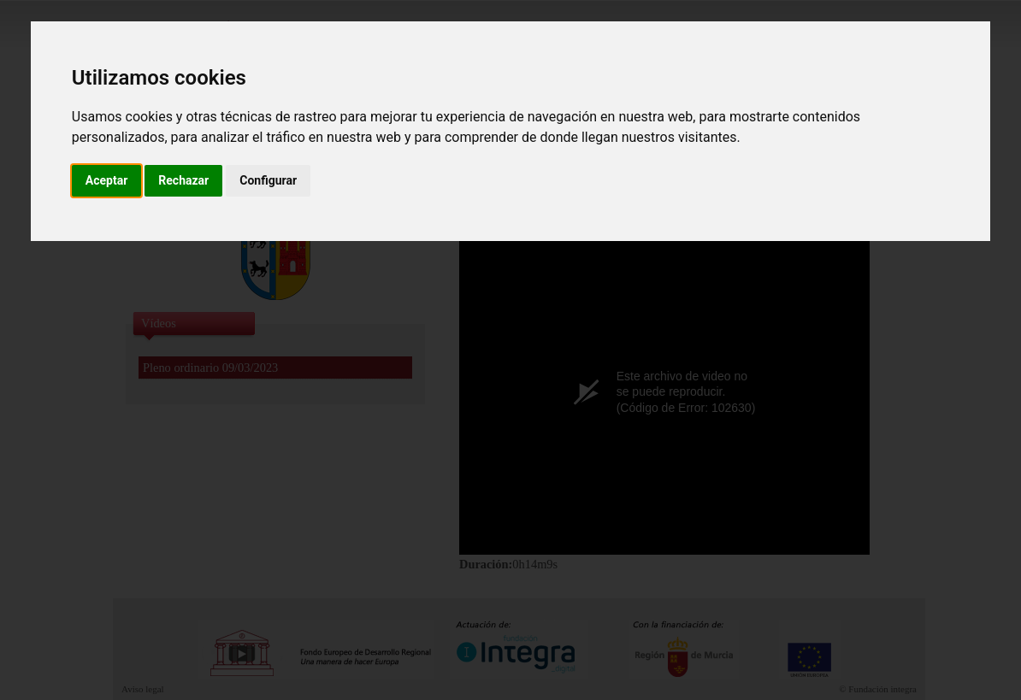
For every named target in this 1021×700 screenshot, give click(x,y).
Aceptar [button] (107, 180)
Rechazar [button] (183, 180)
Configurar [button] (268, 180)
